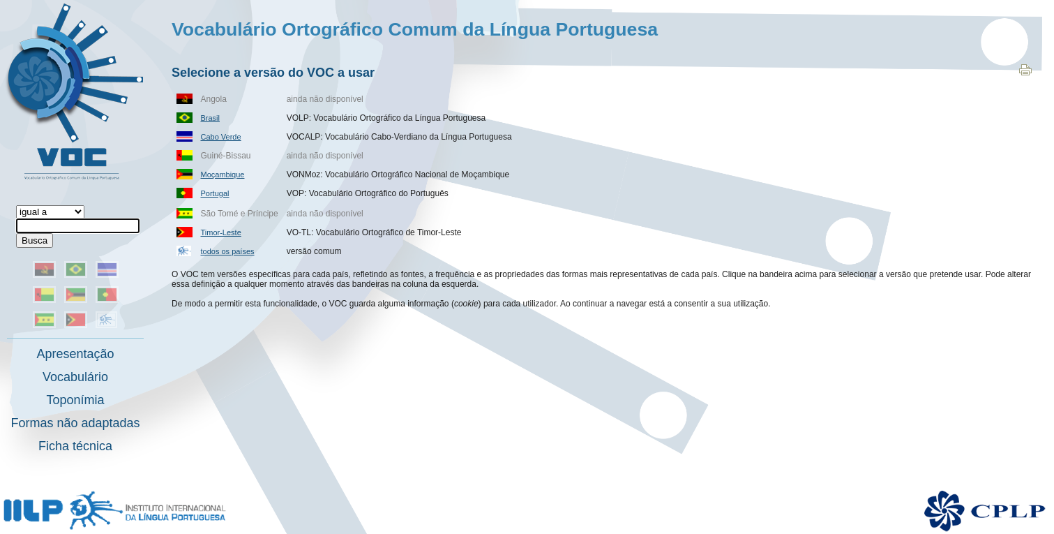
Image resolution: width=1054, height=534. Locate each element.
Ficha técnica (75, 446)
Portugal (215, 193)
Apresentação (75, 354)
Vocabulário (75, 377)
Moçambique (223, 174)
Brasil (210, 118)
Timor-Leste (221, 232)
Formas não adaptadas (75, 423)
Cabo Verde (221, 137)
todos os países (228, 251)
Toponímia (75, 400)
